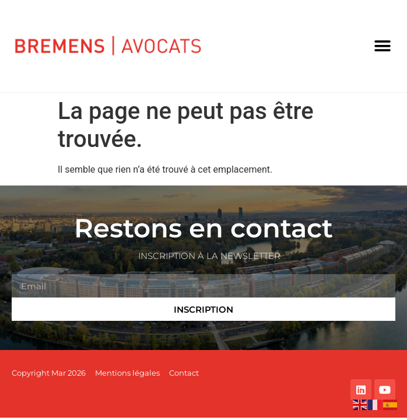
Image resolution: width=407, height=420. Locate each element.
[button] (382, 46)
